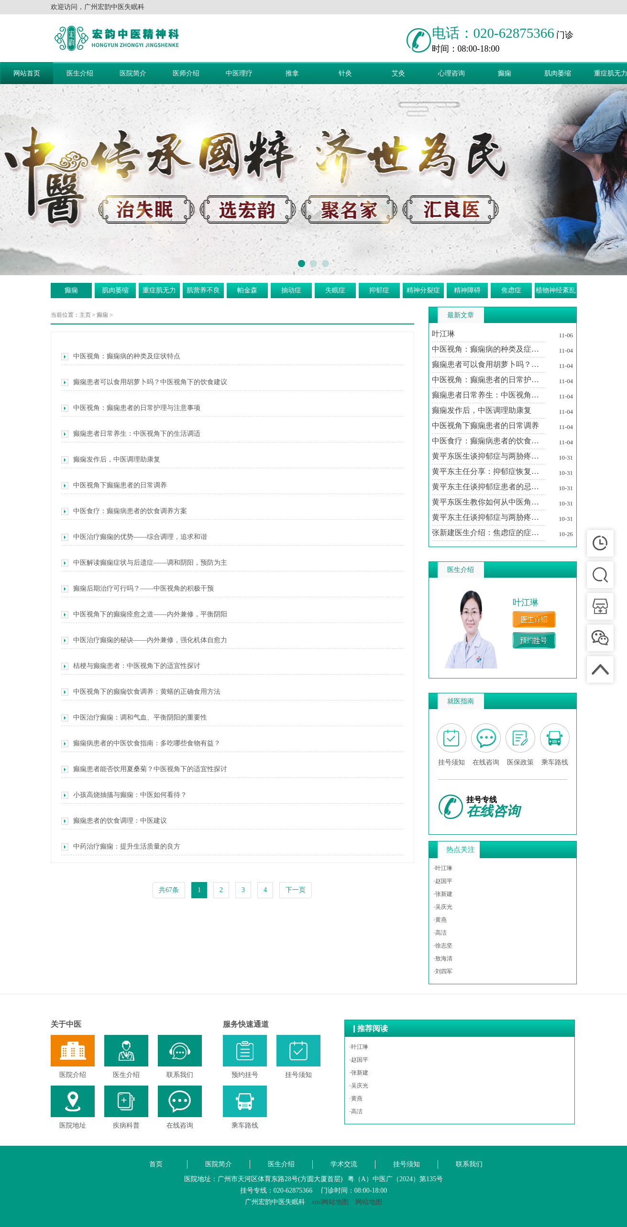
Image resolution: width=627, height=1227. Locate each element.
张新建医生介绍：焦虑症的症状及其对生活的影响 (488, 532)
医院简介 (133, 73)
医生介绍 (79, 73)
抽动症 (291, 290)
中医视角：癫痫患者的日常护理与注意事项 (130, 408)
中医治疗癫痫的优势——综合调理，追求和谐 (134, 537)
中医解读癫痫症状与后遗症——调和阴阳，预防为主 (144, 563)
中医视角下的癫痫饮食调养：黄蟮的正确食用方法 (140, 692)
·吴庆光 (443, 907)
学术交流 (343, 1164)
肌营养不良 (203, 290)
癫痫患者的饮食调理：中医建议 (114, 821)
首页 (156, 1164)
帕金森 (247, 290)
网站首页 (26, 73)
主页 (85, 315)
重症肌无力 (159, 290)
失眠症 (335, 290)
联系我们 (469, 1164)
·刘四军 (443, 971)
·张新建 (443, 894)
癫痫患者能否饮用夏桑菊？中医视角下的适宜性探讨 (144, 769)
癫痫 (504, 73)
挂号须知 (406, 1164)
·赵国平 (443, 881)
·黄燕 (440, 919)
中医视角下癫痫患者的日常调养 (114, 485)
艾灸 (398, 73)
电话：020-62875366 (493, 33)
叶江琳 (443, 334)
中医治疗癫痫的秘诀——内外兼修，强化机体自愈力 (144, 640)
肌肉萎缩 (557, 73)
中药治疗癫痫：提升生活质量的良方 (120, 846)
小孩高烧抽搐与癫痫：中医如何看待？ (124, 795)
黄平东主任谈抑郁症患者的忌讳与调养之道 (488, 487)
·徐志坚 (443, 945)
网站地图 (368, 1201)
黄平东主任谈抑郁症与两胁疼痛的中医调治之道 (488, 517)
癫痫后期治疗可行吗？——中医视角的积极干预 (137, 588)
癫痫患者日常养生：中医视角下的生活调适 (130, 434)
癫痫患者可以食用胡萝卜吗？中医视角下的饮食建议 (144, 382)
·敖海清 (443, 958)
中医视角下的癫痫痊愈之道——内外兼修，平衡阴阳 (144, 614)
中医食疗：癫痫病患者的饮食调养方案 (124, 511)
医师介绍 (186, 73)
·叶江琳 (443, 868)
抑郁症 (379, 290)
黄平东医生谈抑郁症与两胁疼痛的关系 (488, 456)
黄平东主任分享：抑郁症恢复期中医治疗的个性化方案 (488, 471)
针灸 (345, 73)
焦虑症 (511, 290)
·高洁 (440, 932)
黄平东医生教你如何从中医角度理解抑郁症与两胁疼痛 (488, 502)
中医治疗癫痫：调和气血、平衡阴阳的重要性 (134, 717)
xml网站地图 (330, 1201)
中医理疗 (239, 73)
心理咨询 (451, 73)
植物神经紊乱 (556, 290)
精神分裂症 (423, 290)
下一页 (296, 889)
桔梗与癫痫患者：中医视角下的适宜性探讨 (130, 666)
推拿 (292, 73)
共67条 (169, 889)
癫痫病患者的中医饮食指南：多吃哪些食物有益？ (140, 743)
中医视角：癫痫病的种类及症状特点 (120, 356)
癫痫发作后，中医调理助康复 (110, 459)
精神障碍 (467, 290)
